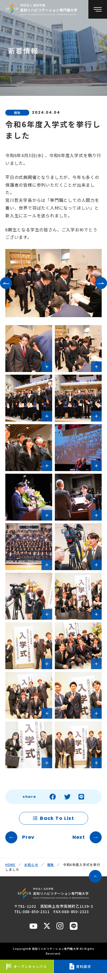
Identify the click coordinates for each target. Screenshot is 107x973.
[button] (6, 283)
